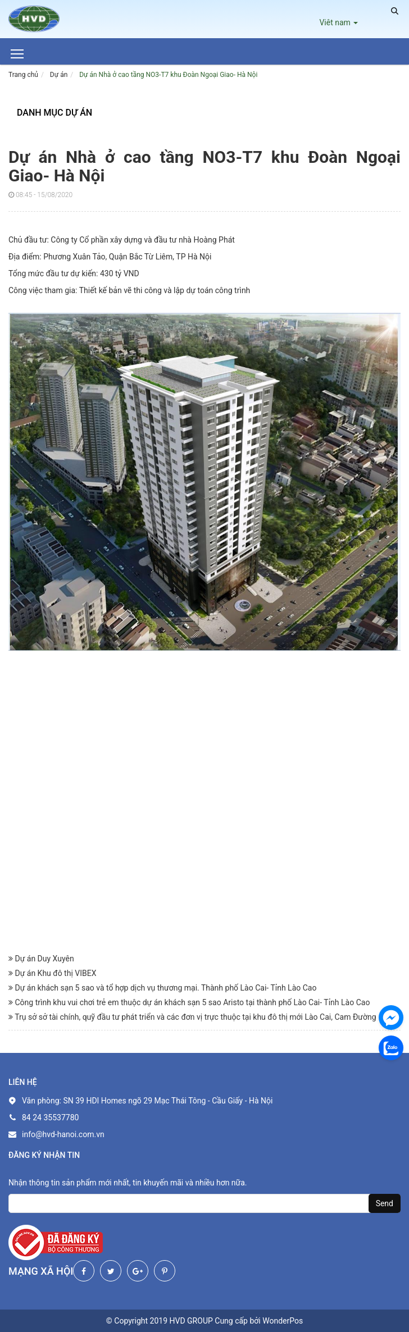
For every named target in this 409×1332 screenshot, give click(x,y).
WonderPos (282, 1320)
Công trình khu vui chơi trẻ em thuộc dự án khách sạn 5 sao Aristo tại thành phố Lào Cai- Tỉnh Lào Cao (189, 1002)
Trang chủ (23, 75)
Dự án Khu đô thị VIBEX (52, 973)
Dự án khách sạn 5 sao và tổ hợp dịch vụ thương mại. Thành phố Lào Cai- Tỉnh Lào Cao (162, 987)
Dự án (58, 75)
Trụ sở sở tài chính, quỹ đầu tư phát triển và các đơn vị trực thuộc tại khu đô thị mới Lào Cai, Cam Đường (192, 1016)
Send (384, 1203)
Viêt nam (338, 22)
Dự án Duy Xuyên (41, 958)
